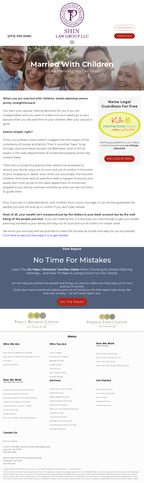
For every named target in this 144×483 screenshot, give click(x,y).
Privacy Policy (61, 469)
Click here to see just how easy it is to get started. (35, 235)
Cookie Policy (75, 469)
